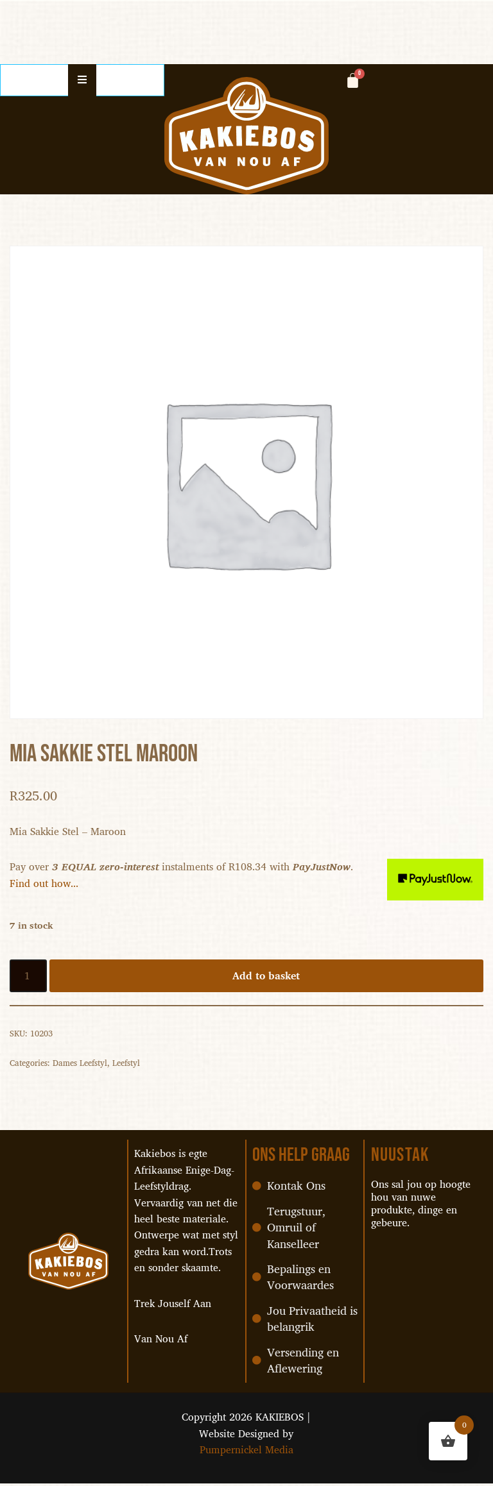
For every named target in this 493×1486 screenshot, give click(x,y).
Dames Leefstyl (80, 1063)
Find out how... (44, 883)
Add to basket (266, 976)
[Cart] (353, 80)
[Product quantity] (28, 976)
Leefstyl (126, 1063)
